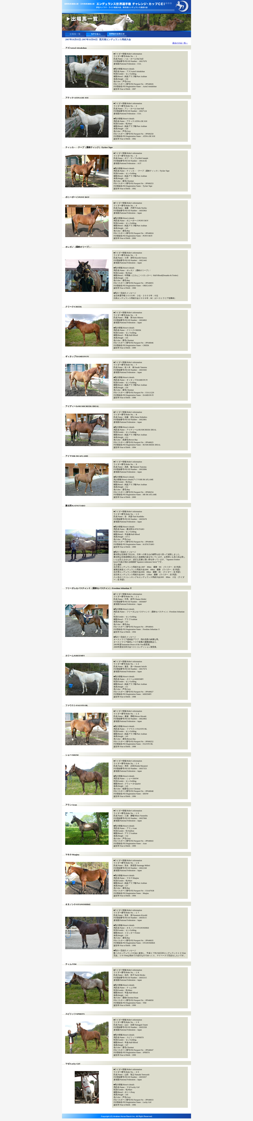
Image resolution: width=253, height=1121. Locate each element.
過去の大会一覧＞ (180, 43)
